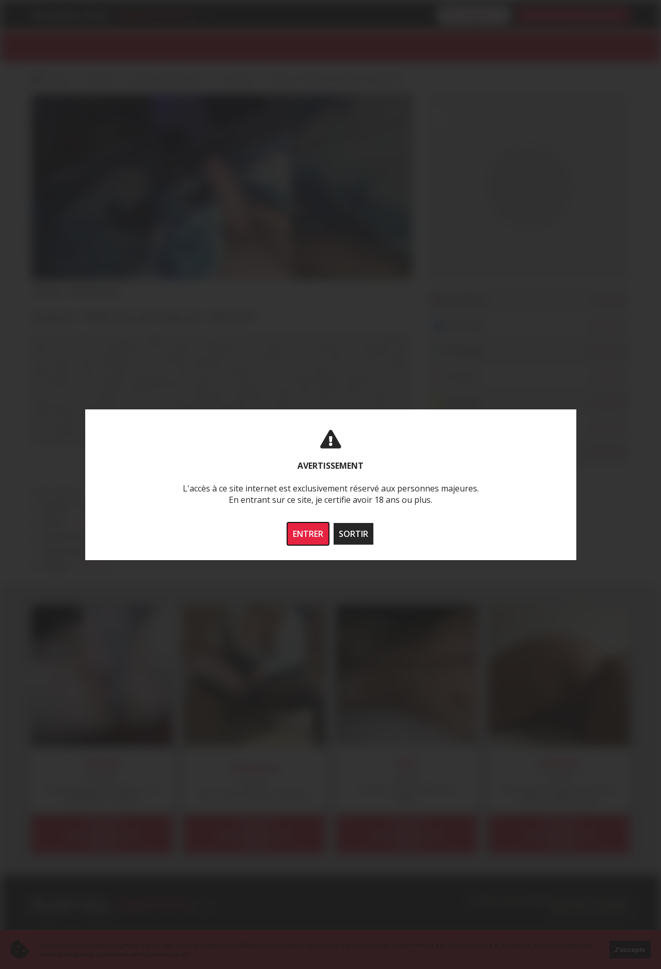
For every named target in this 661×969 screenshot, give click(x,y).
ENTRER (308, 533)
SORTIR (353, 533)
